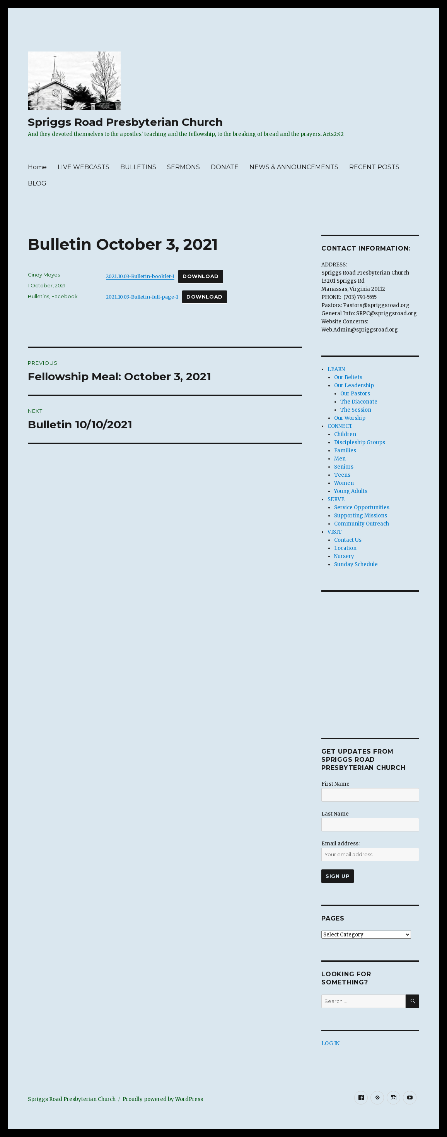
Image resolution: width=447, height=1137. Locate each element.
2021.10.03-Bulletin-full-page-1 (142, 297)
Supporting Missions (360, 515)
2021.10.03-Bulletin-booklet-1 (140, 276)
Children (345, 434)
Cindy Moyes (44, 274)
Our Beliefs (348, 377)
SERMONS (183, 167)
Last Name (335, 814)
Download (201, 276)
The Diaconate (358, 401)
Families (345, 450)
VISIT (335, 532)
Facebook (64, 296)
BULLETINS (138, 167)
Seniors (343, 467)
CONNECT (340, 426)
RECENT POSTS (374, 167)
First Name (335, 784)
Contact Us (348, 540)
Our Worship (349, 418)
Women (344, 483)
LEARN (336, 369)
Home (37, 167)
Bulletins (38, 296)
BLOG (37, 183)
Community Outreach (361, 523)
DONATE (225, 167)
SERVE (336, 499)
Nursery (344, 556)
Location (345, 548)
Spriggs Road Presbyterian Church (125, 122)
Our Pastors (355, 393)
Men (340, 458)
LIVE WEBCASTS (83, 167)
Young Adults (350, 491)
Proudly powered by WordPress (163, 1099)
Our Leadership (354, 385)
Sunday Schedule (356, 564)
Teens (342, 475)
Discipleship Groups (359, 442)
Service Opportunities (361, 507)
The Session (355, 410)
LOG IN (330, 1043)
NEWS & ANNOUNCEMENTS (293, 167)
